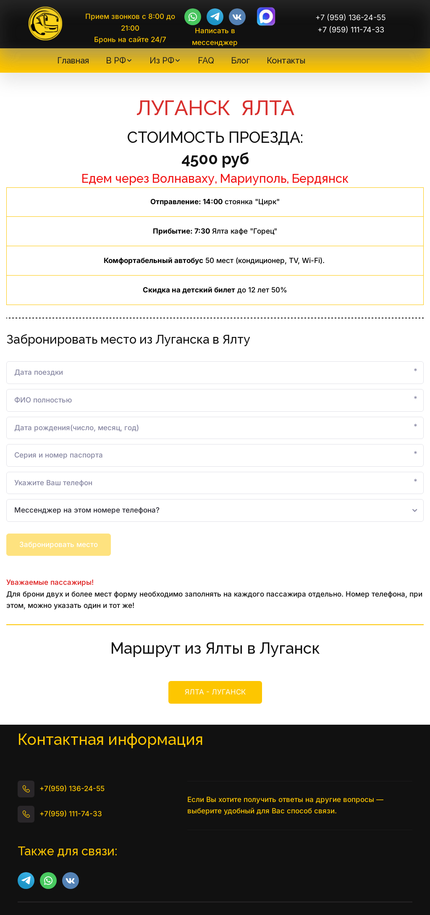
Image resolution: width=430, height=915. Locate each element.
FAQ (206, 60)
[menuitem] (73, 60)
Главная (73, 60)
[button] (119, 60)
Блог (240, 60)
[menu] (181, 60)
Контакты (286, 60)
